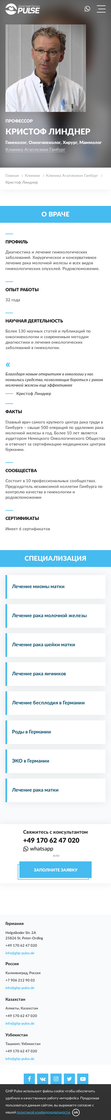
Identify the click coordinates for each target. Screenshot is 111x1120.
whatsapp (41, 849)
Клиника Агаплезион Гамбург (35, 150)
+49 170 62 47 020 (51, 840)
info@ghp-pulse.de (19, 953)
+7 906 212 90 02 (20, 980)
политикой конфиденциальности (43, 1112)
